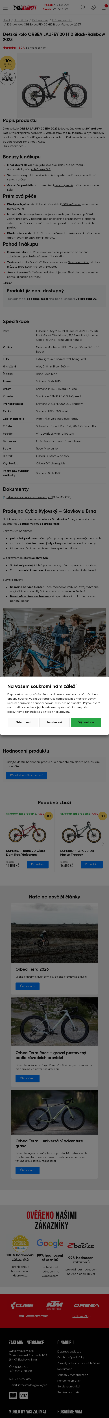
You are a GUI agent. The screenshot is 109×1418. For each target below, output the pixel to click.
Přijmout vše (86, 722)
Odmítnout (23, 722)
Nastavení (54, 722)
